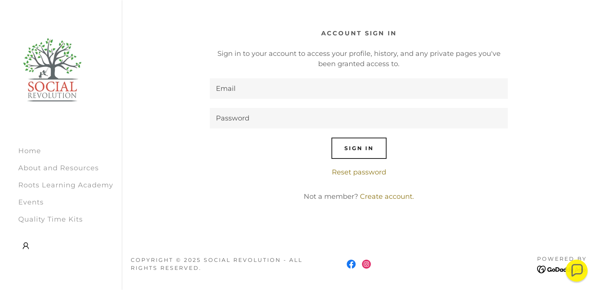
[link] (52, 70)
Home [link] (29, 151)
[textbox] (359, 88)
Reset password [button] (359, 172)
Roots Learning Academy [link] (65, 185)
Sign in (359, 148)
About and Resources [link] (58, 168)
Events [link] (31, 202)
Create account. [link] (387, 196)
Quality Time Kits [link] (50, 219)
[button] (25, 246)
